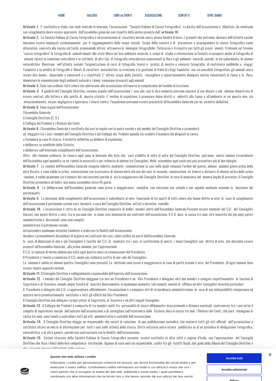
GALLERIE (92, 15)
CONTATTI (184, 15)
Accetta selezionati (234, 345)
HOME (61, 15)
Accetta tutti (234, 334)
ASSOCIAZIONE (153, 15)
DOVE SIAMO (214, 15)
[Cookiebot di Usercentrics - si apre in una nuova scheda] (25, 373)
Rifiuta (234, 356)
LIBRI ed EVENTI (123, 15)
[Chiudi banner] (270, 330)
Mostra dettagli (201, 373)
